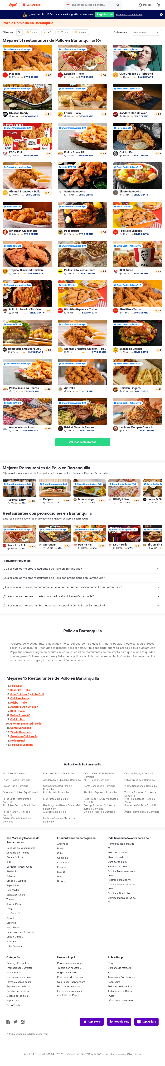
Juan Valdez (12, 890)
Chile (60, 853)
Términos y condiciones (129, 14)
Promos (31, 32)
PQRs (111, 995)
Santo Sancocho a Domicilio (99, 786)
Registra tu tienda (67, 972)
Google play (119, 1022)
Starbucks (12, 871)
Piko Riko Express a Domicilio (100, 792)
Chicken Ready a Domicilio (139, 773)
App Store (92, 1022)
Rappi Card (114, 982)
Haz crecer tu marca (68, 986)
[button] (33, 4)
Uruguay (61, 881)
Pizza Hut (11, 941)
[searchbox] (92, 5)
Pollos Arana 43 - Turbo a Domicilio (16, 813)
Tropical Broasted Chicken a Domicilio (140, 794)
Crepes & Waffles (16, 880)
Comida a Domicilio (119, 893)
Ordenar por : (121, 32)
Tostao (10, 899)
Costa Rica (63, 862)
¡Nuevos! (80, 32)
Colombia (62, 857)
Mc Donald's (13, 913)
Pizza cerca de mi (118, 857)
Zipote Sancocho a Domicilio (140, 786)
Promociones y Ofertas (19, 968)
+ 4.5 (47, 32)
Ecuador (62, 867)
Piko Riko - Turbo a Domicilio (19, 805)
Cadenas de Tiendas (17, 852)
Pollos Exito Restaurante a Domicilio (17, 800)
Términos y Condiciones (121, 977)
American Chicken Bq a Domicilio (21, 792)
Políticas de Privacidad (120, 986)
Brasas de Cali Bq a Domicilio (140, 805)
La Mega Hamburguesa (19, 866)
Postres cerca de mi (119, 879)
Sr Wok (10, 918)
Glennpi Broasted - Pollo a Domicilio (57, 788)
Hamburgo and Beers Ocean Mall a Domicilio (61, 807)
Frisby (9, 908)
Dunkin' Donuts (14, 937)
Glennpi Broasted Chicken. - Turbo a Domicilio (99, 807)
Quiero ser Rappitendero (71, 982)
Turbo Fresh (13, 1005)
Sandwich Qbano (15, 894)
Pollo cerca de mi (117, 852)
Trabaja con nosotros (69, 968)
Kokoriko (11, 922)
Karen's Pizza (13, 904)
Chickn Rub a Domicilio (15, 786)
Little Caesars (14, 946)
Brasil (60, 848)
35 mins (63, 32)
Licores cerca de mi (17, 995)
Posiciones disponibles (70, 977)
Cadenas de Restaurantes (20, 848)
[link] (27, 61)
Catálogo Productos (17, 963)
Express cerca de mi (18, 986)
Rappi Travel (13, 1000)
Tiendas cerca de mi (17, 991)
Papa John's (12, 885)
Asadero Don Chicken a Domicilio (62, 780)
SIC (110, 972)
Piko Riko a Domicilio (14, 773)
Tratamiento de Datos (120, 991)
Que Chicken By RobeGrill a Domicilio (99, 775)
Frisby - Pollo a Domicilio (16, 780)
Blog (110, 963)
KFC (8, 862)
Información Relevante (120, 1000)
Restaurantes (13, 972)
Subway (10, 876)
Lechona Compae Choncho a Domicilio (59, 820)
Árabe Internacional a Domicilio (141, 811)
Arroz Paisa (12, 927)
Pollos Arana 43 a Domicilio (139, 780)
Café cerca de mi (117, 862)
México (61, 872)
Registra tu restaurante (70, 963)
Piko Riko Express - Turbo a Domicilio (139, 800)
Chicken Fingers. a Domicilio (100, 811)
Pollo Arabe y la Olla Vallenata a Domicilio (101, 800)
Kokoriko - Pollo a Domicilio (58, 773)
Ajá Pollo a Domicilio (54, 811)
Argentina (62, 843)
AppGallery (146, 1022)
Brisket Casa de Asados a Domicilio (17, 820)
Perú (59, 876)
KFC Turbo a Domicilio (55, 799)
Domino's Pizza (14, 857)
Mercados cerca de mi (19, 977)
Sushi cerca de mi (118, 866)
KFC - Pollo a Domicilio (96, 780)
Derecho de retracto (119, 968)
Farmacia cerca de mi (18, 982)
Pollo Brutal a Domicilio (56, 792)
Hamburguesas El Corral (20, 932)
